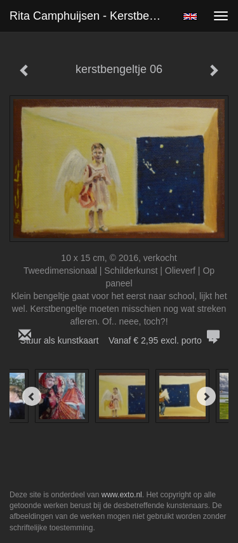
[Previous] (31, 396)
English (190, 16)
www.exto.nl (122, 494)
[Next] (206, 396)
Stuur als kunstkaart (119, 340)
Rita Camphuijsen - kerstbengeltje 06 (91, 16)
